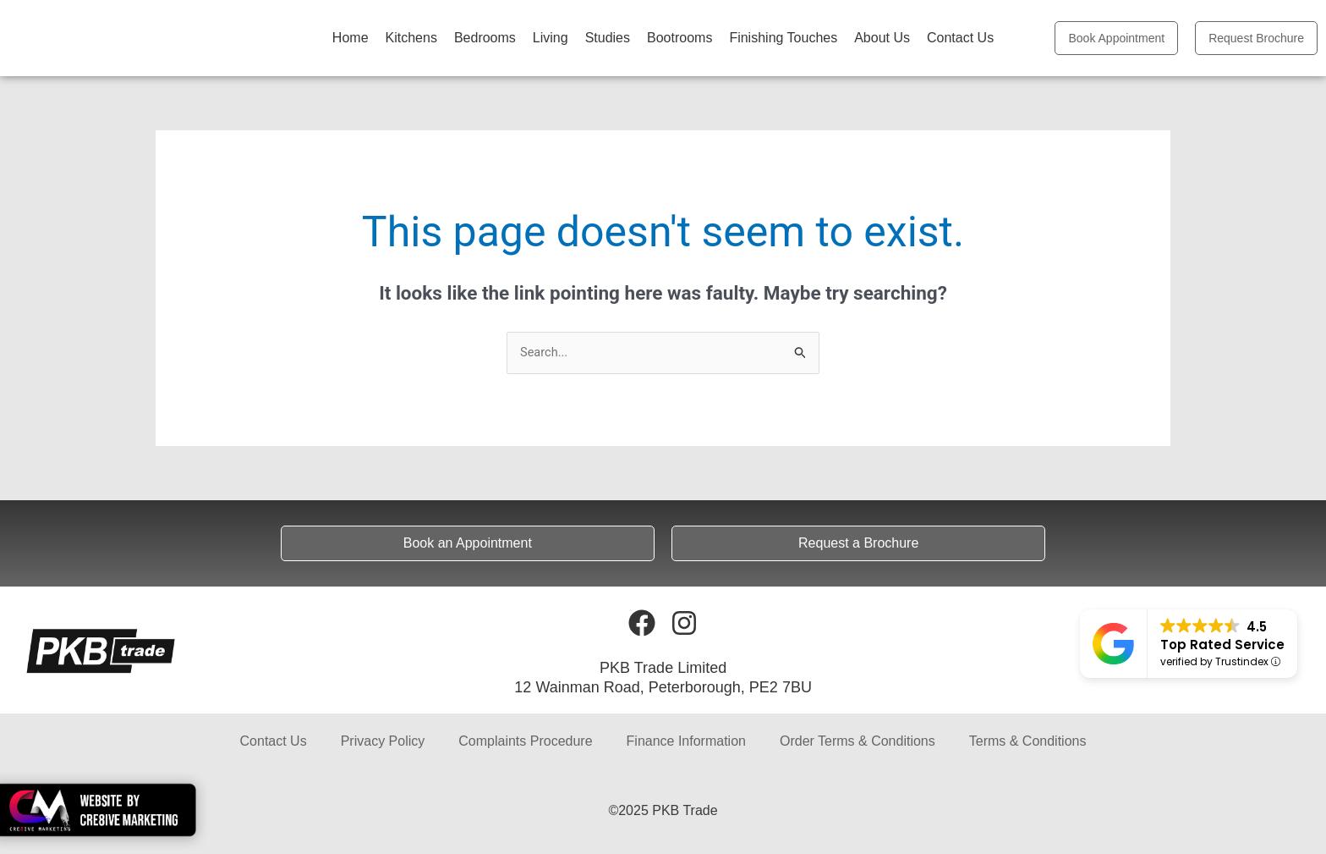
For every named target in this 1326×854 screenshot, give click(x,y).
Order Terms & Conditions (857, 742)
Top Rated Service (1222, 644)
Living (550, 37)
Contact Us (960, 37)
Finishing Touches (783, 37)
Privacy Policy (383, 742)
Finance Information (686, 742)
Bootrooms (679, 37)
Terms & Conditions (1028, 742)
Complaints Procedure (525, 742)
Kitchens (411, 37)
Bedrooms (485, 37)
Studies (607, 37)
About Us (882, 37)
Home (350, 37)
